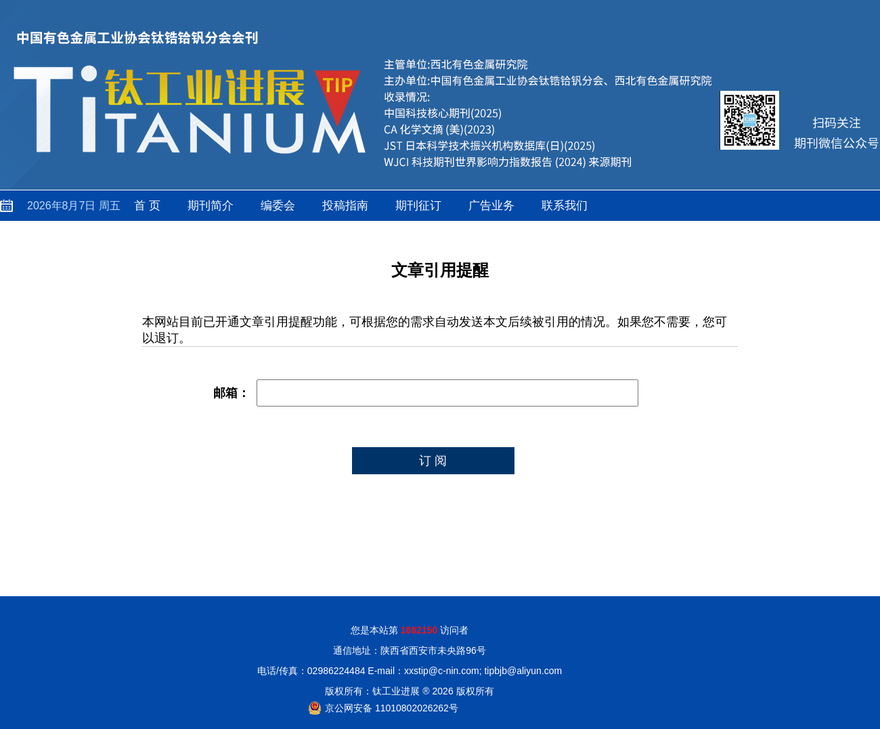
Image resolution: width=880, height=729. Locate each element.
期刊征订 (418, 205)
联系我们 (565, 205)
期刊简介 (211, 205)
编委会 (278, 205)
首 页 (147, 205)
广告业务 (491, 205)
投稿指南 (345, 205)
